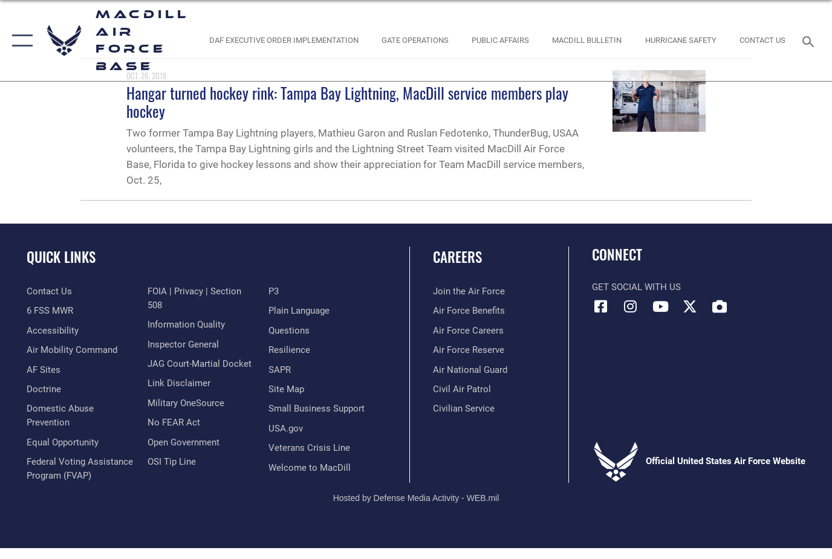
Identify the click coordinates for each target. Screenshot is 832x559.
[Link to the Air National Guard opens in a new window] (470, 369)
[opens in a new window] (43, 369)
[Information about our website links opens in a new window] (179, 383)
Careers (457, 257)
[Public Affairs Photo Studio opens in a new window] (500, 41)
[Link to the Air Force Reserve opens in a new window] (468, 349)
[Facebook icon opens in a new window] (601, 306)
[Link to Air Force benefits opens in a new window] (469, 310)
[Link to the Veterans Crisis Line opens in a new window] (309, 447)
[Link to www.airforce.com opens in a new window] (469, 291)
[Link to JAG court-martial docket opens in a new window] (200, 363)
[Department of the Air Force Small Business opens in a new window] (316, 408)
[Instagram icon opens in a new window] (631, 306)
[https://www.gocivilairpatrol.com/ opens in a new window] (462, 389)
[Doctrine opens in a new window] (44, 389)
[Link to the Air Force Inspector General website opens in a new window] (183, 344)
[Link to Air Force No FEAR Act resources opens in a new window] (174, 422)
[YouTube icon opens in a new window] (660, 306)
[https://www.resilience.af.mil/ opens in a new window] (289, 349)
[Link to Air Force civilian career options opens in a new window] (464, 408)
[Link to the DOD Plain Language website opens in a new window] (299, 310)
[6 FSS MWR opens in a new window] (50, 310)
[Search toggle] (810, 40)
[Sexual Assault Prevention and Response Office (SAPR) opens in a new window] (279, 369)
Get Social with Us (636, 287)
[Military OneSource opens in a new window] (186, 403)
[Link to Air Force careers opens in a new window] (468, 330)
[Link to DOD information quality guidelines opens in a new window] (186, 324)
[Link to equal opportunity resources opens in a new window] (63, 442)
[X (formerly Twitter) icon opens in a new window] (690, 306)
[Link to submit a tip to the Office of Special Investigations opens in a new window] (172, 461)
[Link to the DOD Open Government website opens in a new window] (183, 442)
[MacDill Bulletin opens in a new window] (587, 41)
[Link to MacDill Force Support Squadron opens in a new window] (309, 467)
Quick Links (61, 257)
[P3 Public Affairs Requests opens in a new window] (273, 291)
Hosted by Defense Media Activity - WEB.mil (416, 498)
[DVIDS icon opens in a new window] (719, 306)
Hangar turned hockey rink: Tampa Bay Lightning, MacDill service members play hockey (347, 102)
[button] (19, 40)
